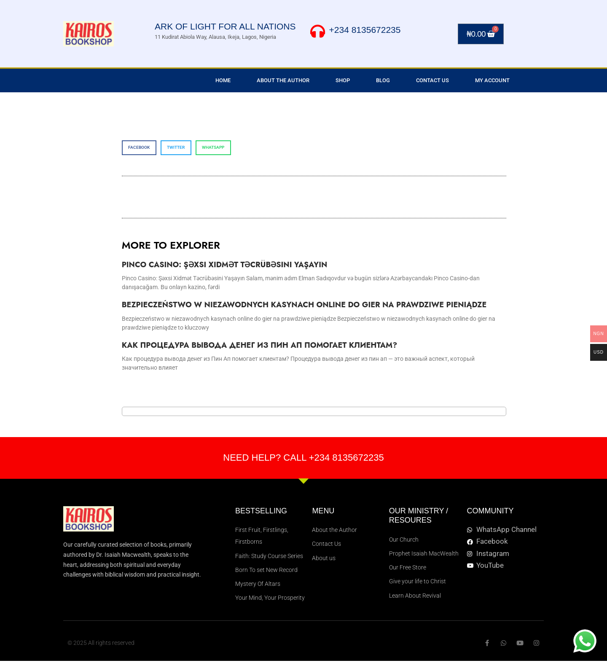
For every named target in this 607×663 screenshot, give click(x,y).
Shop (343, 80)
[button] (139, 147)
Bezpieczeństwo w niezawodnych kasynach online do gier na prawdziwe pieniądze (304, 304)
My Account (492, 80)
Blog (383, 80)
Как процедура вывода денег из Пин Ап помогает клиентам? (260, 345)
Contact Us (432, 80)
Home (223, 80)
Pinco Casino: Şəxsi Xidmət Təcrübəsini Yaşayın (225, 264)
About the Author (283, 80)
